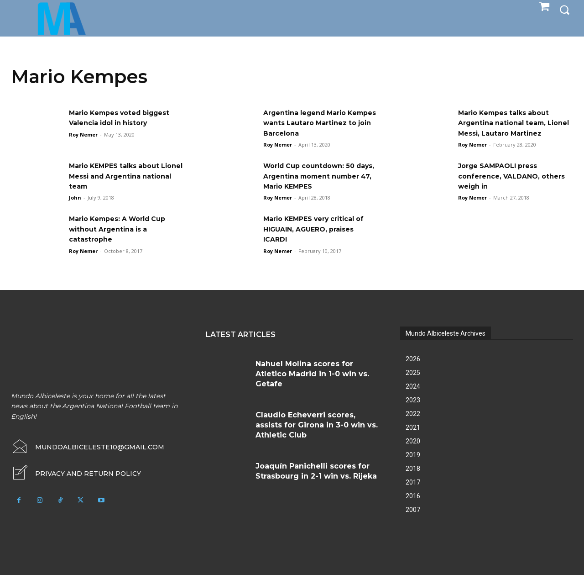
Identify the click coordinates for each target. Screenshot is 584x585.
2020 (413, 451)
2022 (413, 423)
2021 (413, 437)
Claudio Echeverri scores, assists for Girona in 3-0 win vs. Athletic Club (317, 435)
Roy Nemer (83, 134)
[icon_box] (76, 483)
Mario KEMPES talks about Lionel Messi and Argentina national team (123, 186)
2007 (413, 519)
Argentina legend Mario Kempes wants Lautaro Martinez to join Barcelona (315, 122)
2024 (413, 396)
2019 (413, 465)
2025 (413, 382)
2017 (413, 492)
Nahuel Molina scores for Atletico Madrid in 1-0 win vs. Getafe (312, 384)
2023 (413, 410)
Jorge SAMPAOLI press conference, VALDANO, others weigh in (503, 186)
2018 (413, 478)
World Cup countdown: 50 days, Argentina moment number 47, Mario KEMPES (314, 186)
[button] (564, 9)
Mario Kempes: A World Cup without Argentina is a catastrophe (124, 239)
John (75, 208)
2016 (413, 506)
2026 (413, 369)
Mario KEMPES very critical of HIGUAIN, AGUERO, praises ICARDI (320, 239)
